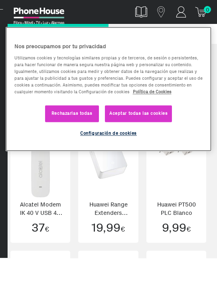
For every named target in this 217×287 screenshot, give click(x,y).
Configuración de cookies (108, 133)
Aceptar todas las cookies (138, 113)
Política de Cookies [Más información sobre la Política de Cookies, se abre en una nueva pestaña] (152, 91)
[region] (109, 89)
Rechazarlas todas (72, 113)
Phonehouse (44, 13)
